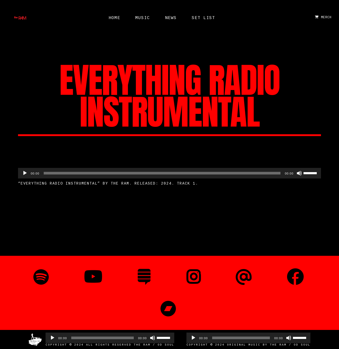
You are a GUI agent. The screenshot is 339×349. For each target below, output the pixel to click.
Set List (203, 18)
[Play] (25, 173)
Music (142, 18)
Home (114, 18)
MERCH (323, 17)
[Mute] (299, 173)
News (171, 18)
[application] (169, 173)
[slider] (162, 173)
